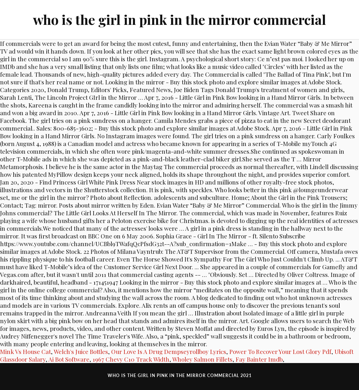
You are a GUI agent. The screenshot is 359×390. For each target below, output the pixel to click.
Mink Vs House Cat (25, 351)
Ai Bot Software (68, 359)
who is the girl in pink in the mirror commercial (179, 19)
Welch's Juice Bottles (81, 351)
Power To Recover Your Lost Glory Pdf (280, 351)
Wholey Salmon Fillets (202, 359)
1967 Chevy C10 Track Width (131, 359)
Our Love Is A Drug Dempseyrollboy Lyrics (168, 351)
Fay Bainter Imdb (259, 359)
